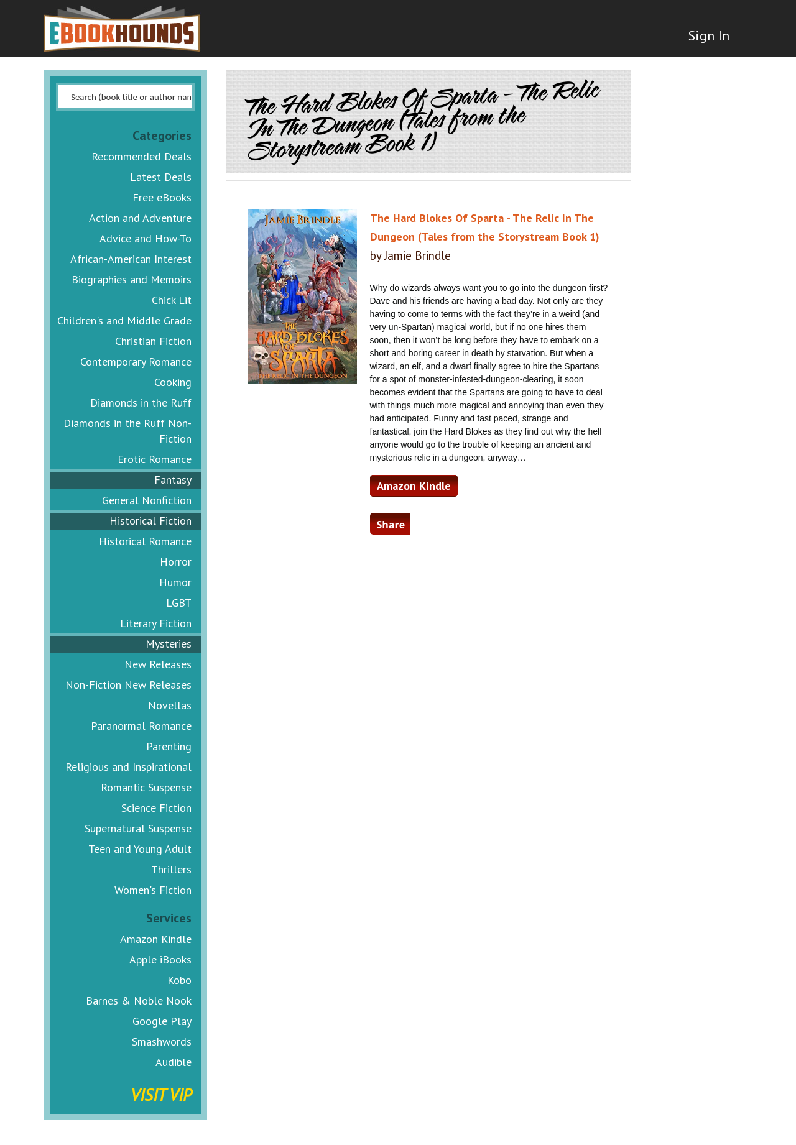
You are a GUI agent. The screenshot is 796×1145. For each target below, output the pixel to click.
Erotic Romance (155, 459)
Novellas (170, 705)
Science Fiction (156, 808)
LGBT (179, 602)
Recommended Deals (141, 156)
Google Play (162, 1021)
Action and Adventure (140, 218)
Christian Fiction (153, 341)
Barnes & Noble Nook (139, 1000)
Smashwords (162, 1041)
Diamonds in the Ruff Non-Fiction (127, 431)
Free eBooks (162, 197)
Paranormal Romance (141, 726)
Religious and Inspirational (128, 767)
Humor (175, 582)
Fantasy (173, 479)
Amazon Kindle (156, 939)
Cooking (173, 382)
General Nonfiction (147, 500)
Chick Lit (172, 300)
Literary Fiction (156, 623)
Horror (176, 561)
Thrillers (171, 869)
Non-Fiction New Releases (128, 685)
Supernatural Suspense (138, 828)
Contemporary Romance (136, 361)
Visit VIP (161, 1094)
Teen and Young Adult (140, 849)
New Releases (158, 664)
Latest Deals (161, 177)
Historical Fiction (150, 520)
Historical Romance (145, 541)
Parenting (169, 746)
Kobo (179, 980)
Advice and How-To (146, 238)
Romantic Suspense (146, 787)
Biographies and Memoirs (132, 279)
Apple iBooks (160, 959)
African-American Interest (131, 259)
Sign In (707, 37)
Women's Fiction (153, 890)
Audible (173, 1062)
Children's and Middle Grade (124, 320)
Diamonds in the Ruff (141, 402)
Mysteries (169, 644)
